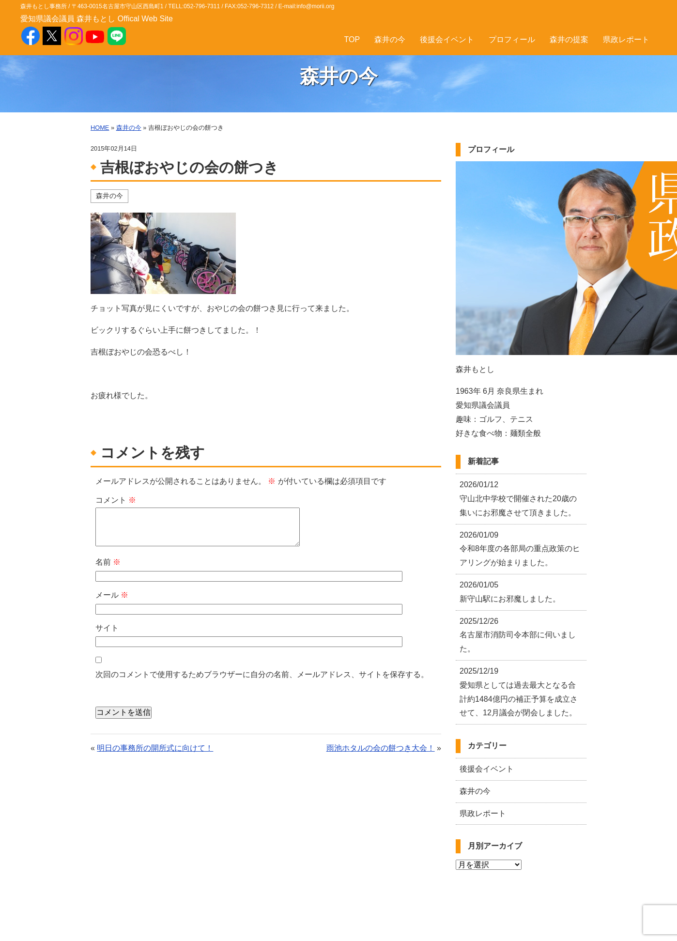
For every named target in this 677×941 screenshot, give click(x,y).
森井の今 (389, 39)
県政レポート (626, 39)
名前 (108, 562)
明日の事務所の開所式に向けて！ (155, 748)
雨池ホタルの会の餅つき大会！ (380, 748)
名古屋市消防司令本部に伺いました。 (518, 635)
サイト (107, 628)
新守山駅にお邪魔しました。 (510, 592)
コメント (115, 500)
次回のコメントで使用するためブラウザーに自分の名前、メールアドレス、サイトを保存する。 (262, 674)
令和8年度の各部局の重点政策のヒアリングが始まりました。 (520, 549)
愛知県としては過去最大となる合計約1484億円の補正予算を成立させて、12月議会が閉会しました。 (519, 692)
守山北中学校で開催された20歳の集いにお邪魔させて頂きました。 (518, 498)
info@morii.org (315, 6)
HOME (100, 127)
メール (111, 595)
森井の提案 (569, 39)
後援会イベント (447, 39)
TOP (352, 39)
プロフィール (512, 39)
